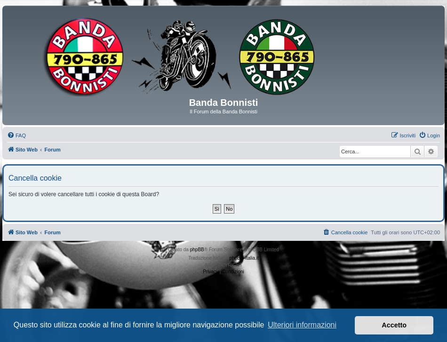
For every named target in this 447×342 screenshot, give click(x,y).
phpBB (197, 249)
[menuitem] (16, 135)
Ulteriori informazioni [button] (302, 325)
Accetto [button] (394, 325)
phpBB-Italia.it (244, 258)
